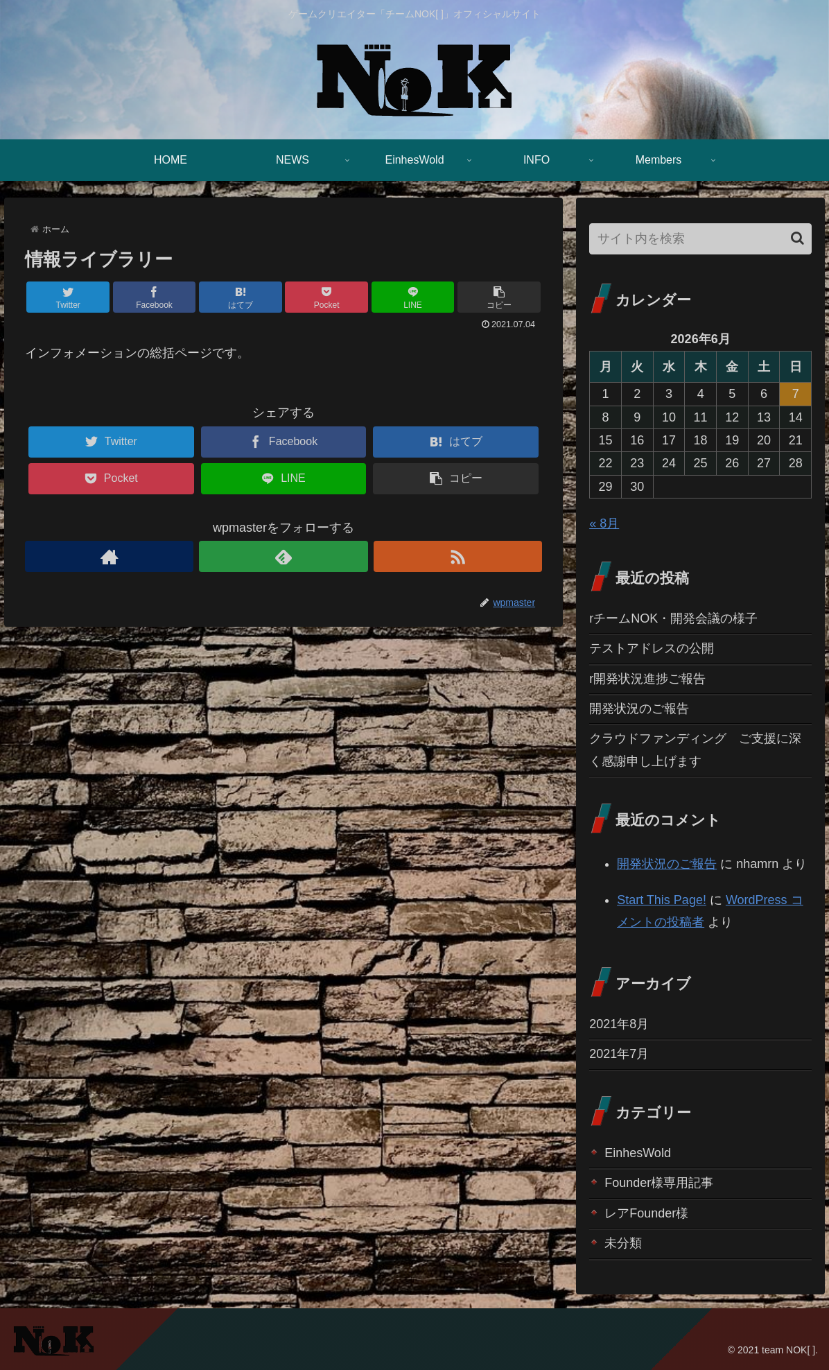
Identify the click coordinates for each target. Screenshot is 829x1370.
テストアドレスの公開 (651, 648)
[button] (797, 238)
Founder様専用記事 (658, 1183)
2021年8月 (619, 1024)
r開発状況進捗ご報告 (647, 679)
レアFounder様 (646, 1213)
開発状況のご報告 (639, 709)
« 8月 (604, 523)
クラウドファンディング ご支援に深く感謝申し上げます (695, 749)
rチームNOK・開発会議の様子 (673, 618)
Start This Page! (661, 900)
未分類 (623, 1243)
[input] (700, 238)
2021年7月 (619, 1054)
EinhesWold (637, 1153)
